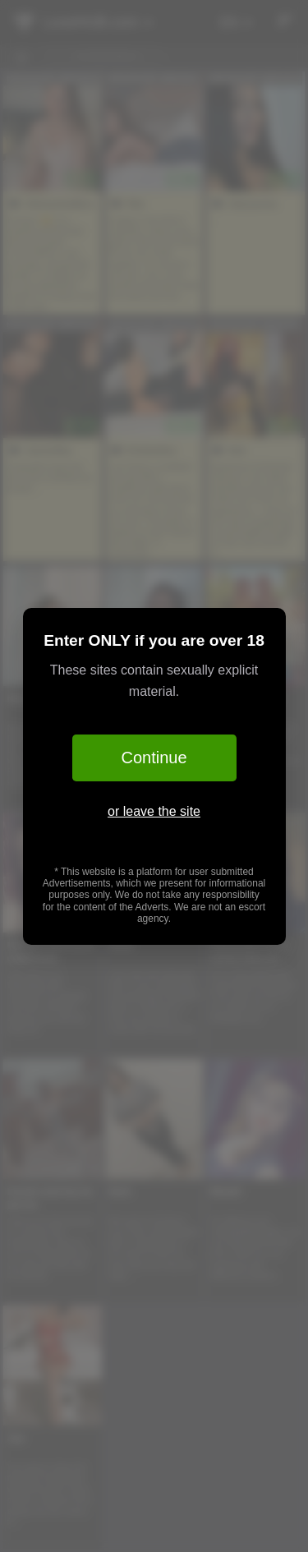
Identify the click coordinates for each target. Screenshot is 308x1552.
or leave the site (154, 811)
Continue (153, 757)
